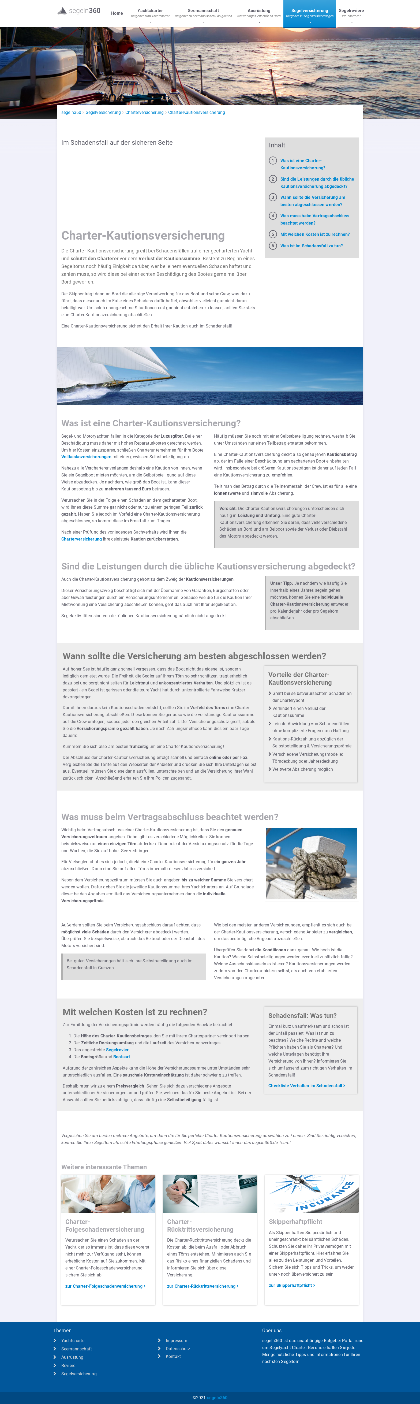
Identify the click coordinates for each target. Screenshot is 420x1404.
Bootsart (121, 1056)
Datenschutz (178, 1348)
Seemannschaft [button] (203, 13)
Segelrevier (117, 1049)
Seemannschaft (76, 1348)
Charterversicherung (144, 112)
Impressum (176, 1340)
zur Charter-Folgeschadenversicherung (103, 1286)
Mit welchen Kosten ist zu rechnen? (315, 234)
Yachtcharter (73, 1340)
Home (117, 13)
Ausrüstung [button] (259, 13)
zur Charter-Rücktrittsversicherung (201, 1286)
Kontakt (173, 1356)
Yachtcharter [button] (150, 13)
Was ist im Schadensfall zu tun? (311, 245)
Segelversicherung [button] (309, 13)
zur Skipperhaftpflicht (290, 1285)
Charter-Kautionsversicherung (196, 112)
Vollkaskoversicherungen (86, 456)
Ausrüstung (72, 1357)
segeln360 (71, 112)
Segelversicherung (103, 112)
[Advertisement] (159, 188)
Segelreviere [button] (351, 13)
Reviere (68, 1365)
